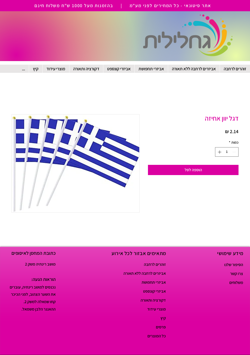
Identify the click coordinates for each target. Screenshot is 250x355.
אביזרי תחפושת (154, 282)
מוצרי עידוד (156, 309)
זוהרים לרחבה (155, 264)
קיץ (163, 318)
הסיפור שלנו (233, 264)
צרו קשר (236, 273)
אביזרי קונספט (154, 291)
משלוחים (236, 282)
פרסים (161, 327)
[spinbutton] (226, 151)
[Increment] (219, 151)
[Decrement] (234, 151)
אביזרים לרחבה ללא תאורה (148, 273)
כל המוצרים (156, 336)
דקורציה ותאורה (153, 300)
